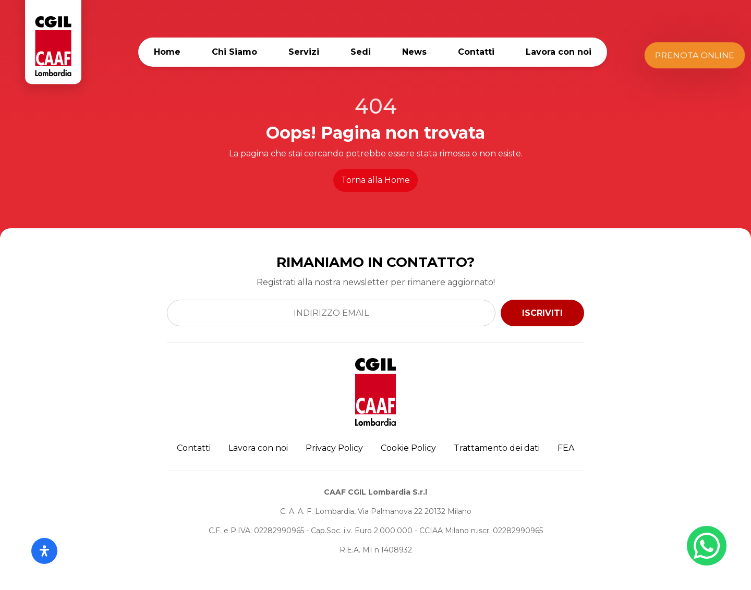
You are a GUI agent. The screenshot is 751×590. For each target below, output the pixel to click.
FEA (566, 448)
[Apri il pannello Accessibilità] (44, 551)
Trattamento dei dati (497, 448)
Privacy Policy (334, 448)
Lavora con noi (558, 52)
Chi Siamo (234, 52)
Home (167, 52)
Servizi (303, 52)
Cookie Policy (408, 448)
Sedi (360, 52)
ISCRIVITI (542, 313)
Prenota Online (694, 55)
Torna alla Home (375, 180)
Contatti (476, 52)
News (414, 52)
